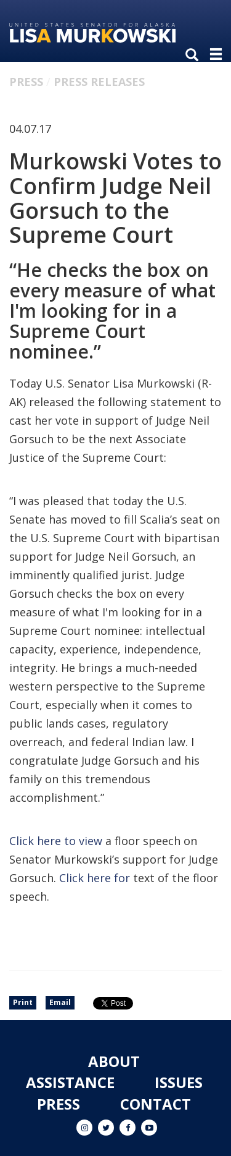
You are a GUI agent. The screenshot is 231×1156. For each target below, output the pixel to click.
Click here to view (55, 840)
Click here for (94, 877)
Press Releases (99, 81)
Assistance (70, 1082)
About (114, 1061)
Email (60, 1002)
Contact (155, 1104)
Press (26, 81)
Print (23, 1002)
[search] (194, 55)
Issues (179, 1082)
